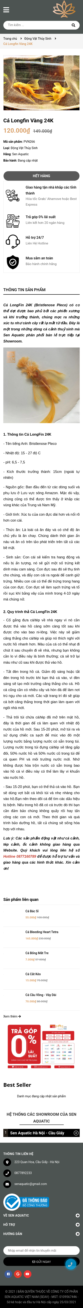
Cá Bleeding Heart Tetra (41, 932)
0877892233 (23, 1173)
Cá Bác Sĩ (32, 911)
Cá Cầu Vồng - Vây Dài (40, 995)
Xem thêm (12, 1016)
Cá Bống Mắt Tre (36, 953)
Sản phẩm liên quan (21, 899)
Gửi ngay (43, 1262)
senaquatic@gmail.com (30, 1184)
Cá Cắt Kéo (33, 974)
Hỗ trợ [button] (41, 1225)
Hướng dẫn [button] (41, 1234)
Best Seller (17, 1084)
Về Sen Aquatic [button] (41, 1215)
